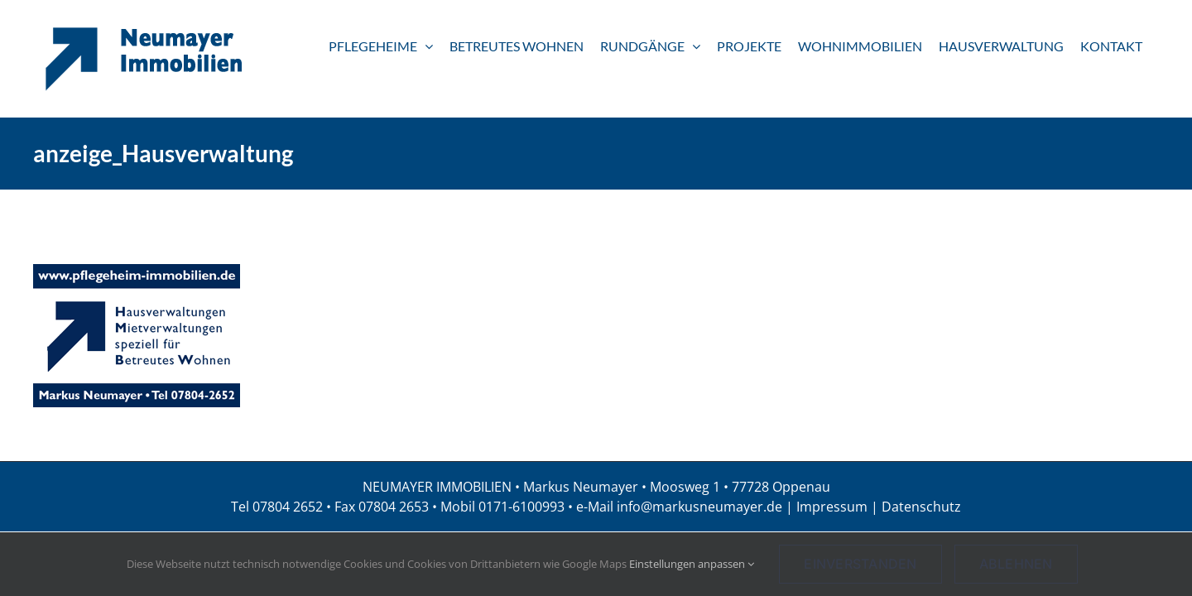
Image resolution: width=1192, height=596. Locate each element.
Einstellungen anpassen (691, 563)
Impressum (832, 506)
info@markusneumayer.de (699, 506)
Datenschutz (921, 506)
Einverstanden (860, 563)
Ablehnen (1016, 563)
